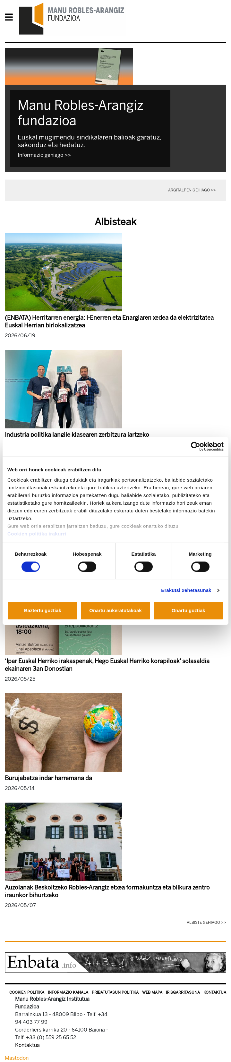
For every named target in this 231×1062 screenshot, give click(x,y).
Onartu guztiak (188, 610)
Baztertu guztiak (42, 610)
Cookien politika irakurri (36, 533)
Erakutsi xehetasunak (186, 590)
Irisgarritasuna (183, 992)
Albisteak (115, 222)
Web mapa (152, 992)
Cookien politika (26, 992)
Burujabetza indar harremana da (48, 778)
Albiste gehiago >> (206, 922)
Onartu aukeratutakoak (115, 610)
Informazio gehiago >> (44, 155)
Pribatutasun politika (115, 992)
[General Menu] (11, 18)
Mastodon (17, 1058)
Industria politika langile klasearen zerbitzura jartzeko (77, 434)
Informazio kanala (68, 992)
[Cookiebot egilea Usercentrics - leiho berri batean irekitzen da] (195, 446)
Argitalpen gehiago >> (192, 190)
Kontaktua (214, 992)
